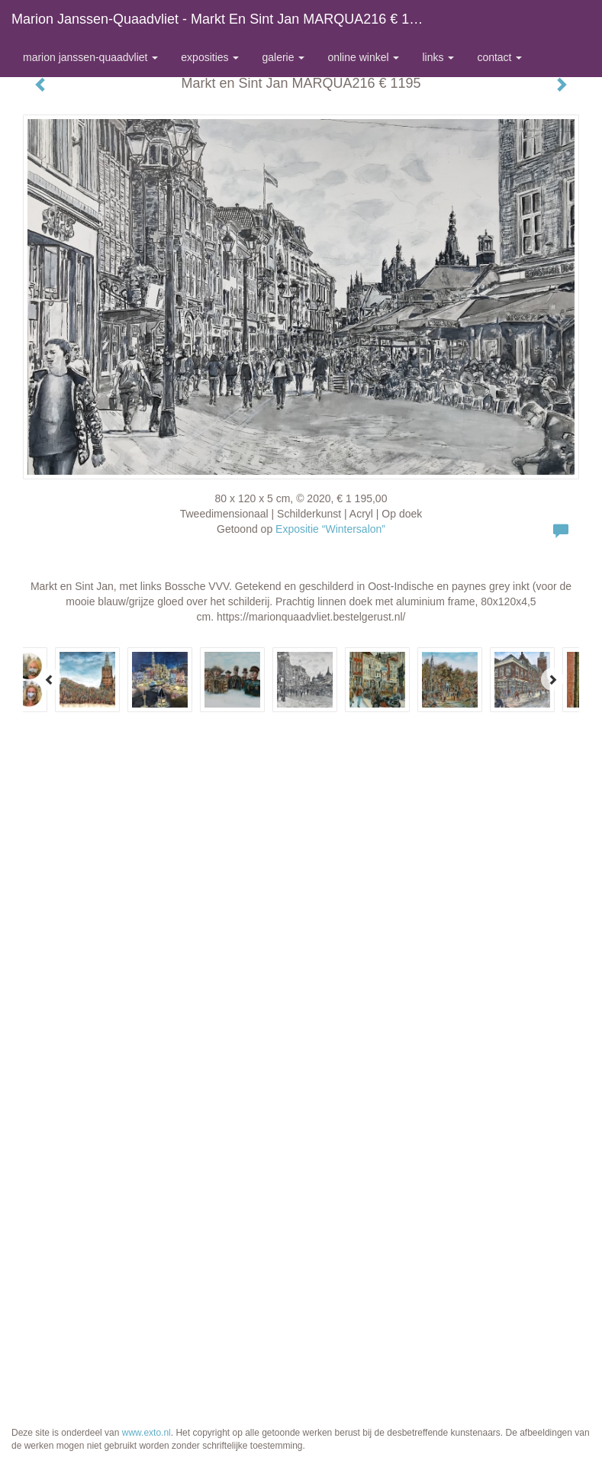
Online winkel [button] (363, 57)
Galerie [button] (283, 57)
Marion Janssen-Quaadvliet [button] (90, 57)
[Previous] (49, 679)
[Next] (552, 679)
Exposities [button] (210, 57)
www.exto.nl (146, 1432)
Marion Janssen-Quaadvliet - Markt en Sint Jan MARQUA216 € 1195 (221, 19)
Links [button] (438, 57)
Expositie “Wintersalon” (330, 529)
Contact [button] (499, 57)
